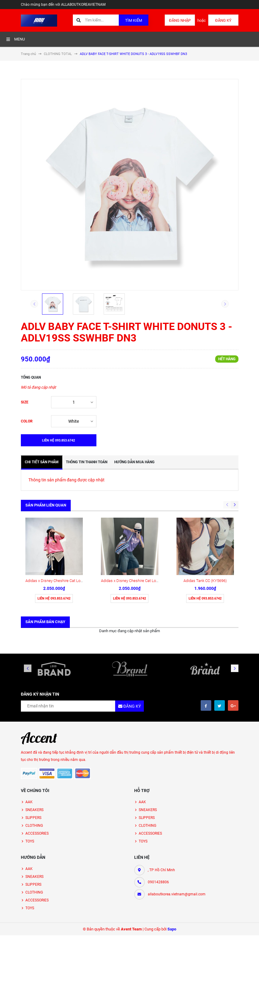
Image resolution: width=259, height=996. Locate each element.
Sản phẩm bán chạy (45, 564)
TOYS (29, 784)
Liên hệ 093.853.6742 (53, 541)
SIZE (24, 402)
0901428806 (158, 825)
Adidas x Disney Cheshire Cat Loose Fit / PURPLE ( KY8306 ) (152, 523)
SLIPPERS (33, 760)
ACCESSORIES (37, 776)
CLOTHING (34, 768)
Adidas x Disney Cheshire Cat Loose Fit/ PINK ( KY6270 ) (73, 523)
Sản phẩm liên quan (45, 505)
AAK (29, 744)
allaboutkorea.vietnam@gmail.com (177, 837)
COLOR (27, 421)
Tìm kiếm (133, 20)
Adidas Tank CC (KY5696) (205, 523)
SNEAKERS (34, 752)
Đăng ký (223, 20)
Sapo (171, 871)
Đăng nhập (180, 20)
